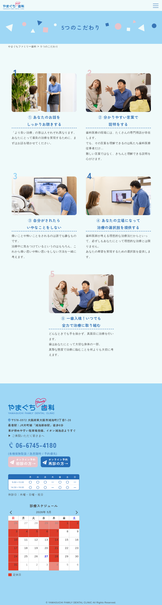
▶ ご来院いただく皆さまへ (26, 435)
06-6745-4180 (36, 445)
